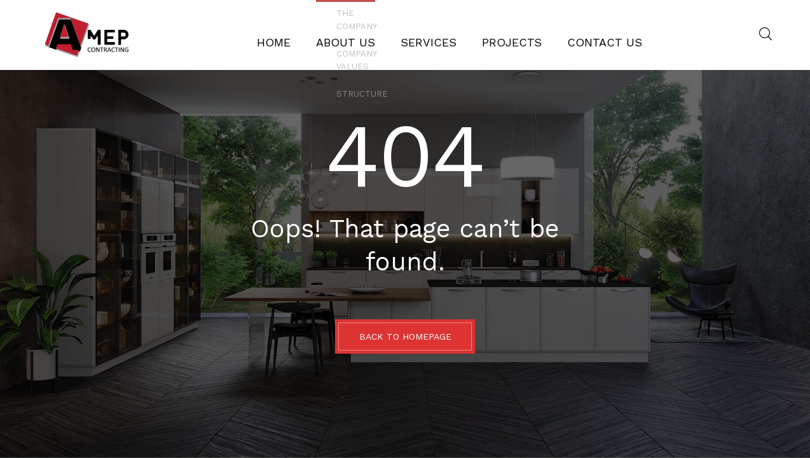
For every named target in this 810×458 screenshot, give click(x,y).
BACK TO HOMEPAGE (405, 336)
